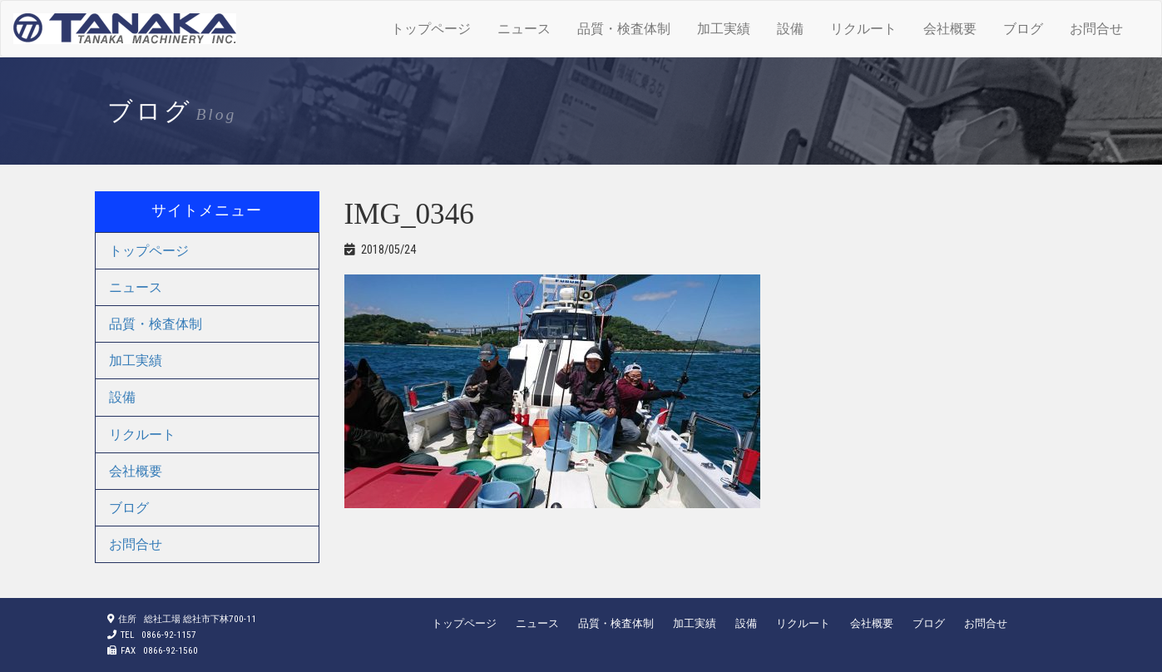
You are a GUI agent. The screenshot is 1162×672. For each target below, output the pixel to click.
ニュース (524, 29)
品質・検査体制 (623, 29)
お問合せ (1096, 29)
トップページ (431, 29)
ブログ (1023, 29)
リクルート (863, 29)
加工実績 (723, 29)
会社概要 (950, 29)
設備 (790, 29)
